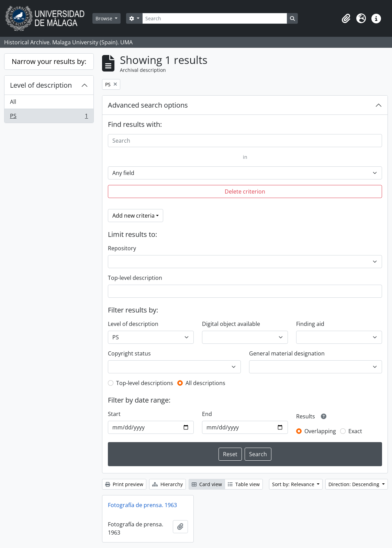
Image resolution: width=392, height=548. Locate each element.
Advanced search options (148, 105)
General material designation (287, 353)
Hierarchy (167, 484)
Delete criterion (245, 191)
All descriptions (205, 383)
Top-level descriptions (144, 383)
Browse (105, 18)
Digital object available (231, 324)
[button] (346, 18)
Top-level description (135, 278)
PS (49, 117)
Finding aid (310, 324)
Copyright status (129, 353)
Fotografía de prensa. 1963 (142, 505)
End (207, 414)
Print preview (124, 484)
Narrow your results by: (49, 61)
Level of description (41, 85)
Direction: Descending (354, 484)
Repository (122, 248)
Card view (207, 484)
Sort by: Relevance (294, 484)
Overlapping (320, 431)
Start (114, 414)
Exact (355, 431)
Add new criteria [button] (133, 215)
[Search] (214, 18)
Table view (244, 484)
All (13, 102)
